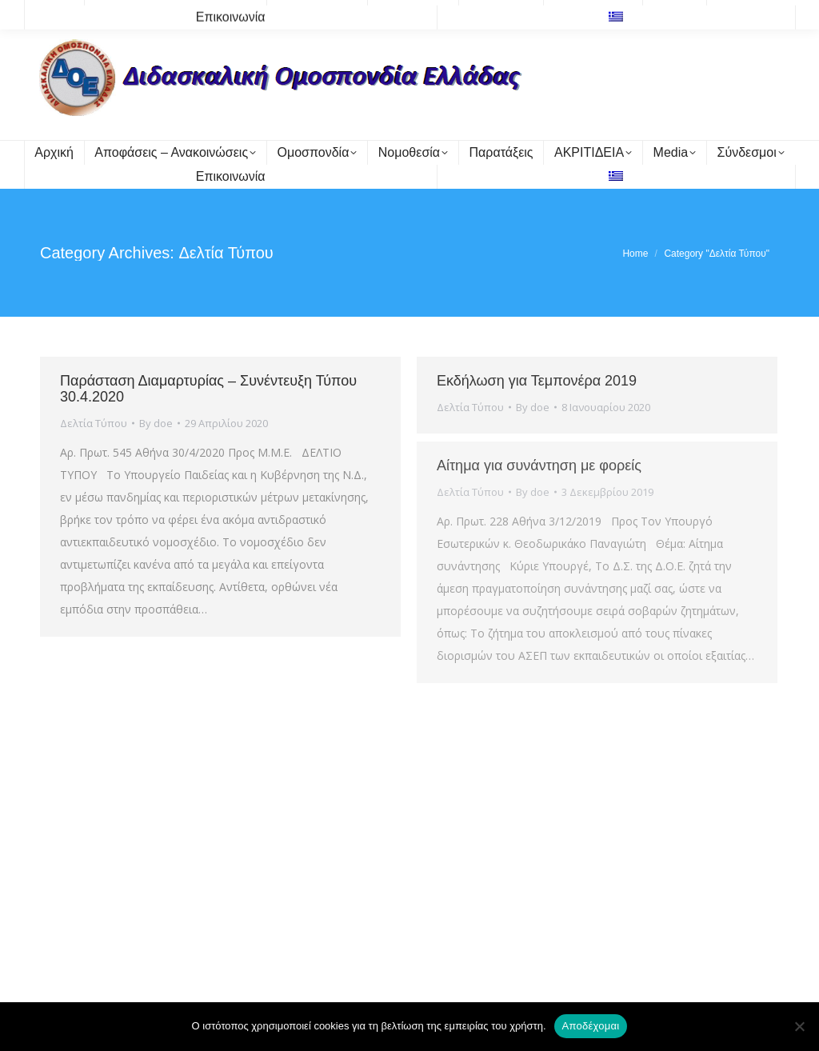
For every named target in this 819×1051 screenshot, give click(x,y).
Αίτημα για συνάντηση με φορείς (539, 466)
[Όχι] (799, 1026)
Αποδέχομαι (591, 1026)
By (156, 423)
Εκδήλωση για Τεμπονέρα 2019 (537, 381)
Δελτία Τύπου (93, 423)
